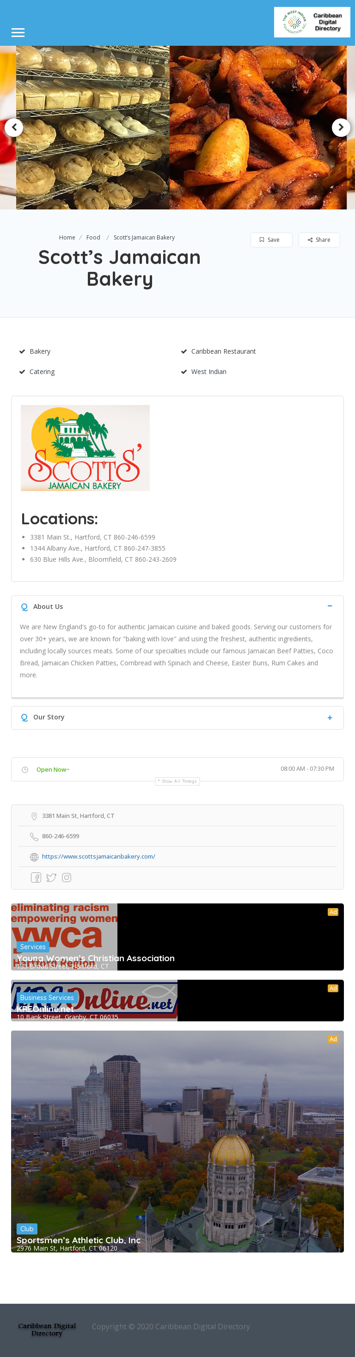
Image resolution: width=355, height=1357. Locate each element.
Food (93, 237)
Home (67, 237)
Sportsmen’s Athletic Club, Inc (79, 1240)
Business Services (47, 998)
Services (33, 947)
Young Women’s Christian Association (96, 958)
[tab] (177, 605)
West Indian (203, 371)
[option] (97, 127)
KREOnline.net (45, 1009)
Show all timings (179, 781)
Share (319, 240)
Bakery (34, 351)
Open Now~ (53, 769)
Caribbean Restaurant (218, 351)
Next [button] (341, 127)
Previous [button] (14, 127)
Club (27, 1229)
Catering (37, 371)
